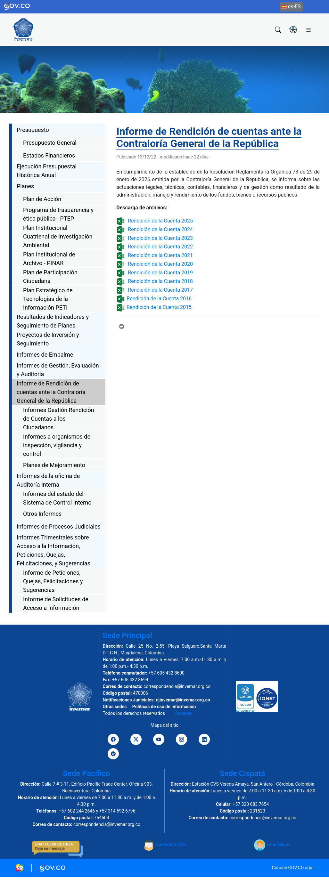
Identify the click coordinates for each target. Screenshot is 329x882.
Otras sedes (115, 706)
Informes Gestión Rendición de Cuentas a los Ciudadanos (58, 419)
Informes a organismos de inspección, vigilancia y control (56, 445)
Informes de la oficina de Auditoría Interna (48, 480)
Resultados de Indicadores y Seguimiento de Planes (53, 321)
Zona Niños (271, 844)
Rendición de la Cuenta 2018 (160, 281)
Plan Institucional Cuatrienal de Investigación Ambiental (58, 236)
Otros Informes (42, 513)
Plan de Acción (42, 199)
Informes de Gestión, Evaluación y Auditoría (58, 369)
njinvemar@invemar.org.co (183, 699)
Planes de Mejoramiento (54, 465)
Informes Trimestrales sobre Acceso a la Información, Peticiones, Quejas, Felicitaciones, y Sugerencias (53, 550)
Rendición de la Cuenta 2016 (158, 298)
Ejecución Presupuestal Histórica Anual (47, 170)
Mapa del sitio (165, 725)
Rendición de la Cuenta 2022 (160, 247)
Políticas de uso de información (164, 706)
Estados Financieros (49, 155)
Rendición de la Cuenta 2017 (160, 290)
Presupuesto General (50, 142)
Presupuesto (33, 129)
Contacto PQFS (164, 844)
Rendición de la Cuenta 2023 (160, 238)
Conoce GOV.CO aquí (292, 867)
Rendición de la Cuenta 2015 (158, 307)
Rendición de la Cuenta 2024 (160, 229)
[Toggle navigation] (308, 29)
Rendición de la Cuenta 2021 (160, 255)
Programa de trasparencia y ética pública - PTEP (58, 214)
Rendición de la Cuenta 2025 (160, 221)
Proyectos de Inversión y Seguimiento (48, 339)
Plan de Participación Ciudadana (50, 276)
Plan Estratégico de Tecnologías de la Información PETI (48, 299)
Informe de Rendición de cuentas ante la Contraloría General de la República (51, 392)
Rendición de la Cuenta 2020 (160, 264)
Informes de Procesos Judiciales (59, 526)
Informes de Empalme (45, 354)
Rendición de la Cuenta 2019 (160, 273)
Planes (25, 186)
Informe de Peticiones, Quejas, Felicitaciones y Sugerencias (53, 581)
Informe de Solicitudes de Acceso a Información (55, 603)
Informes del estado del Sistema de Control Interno (57, 498)
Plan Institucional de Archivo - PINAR (49, 258)
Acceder (183, 713)
